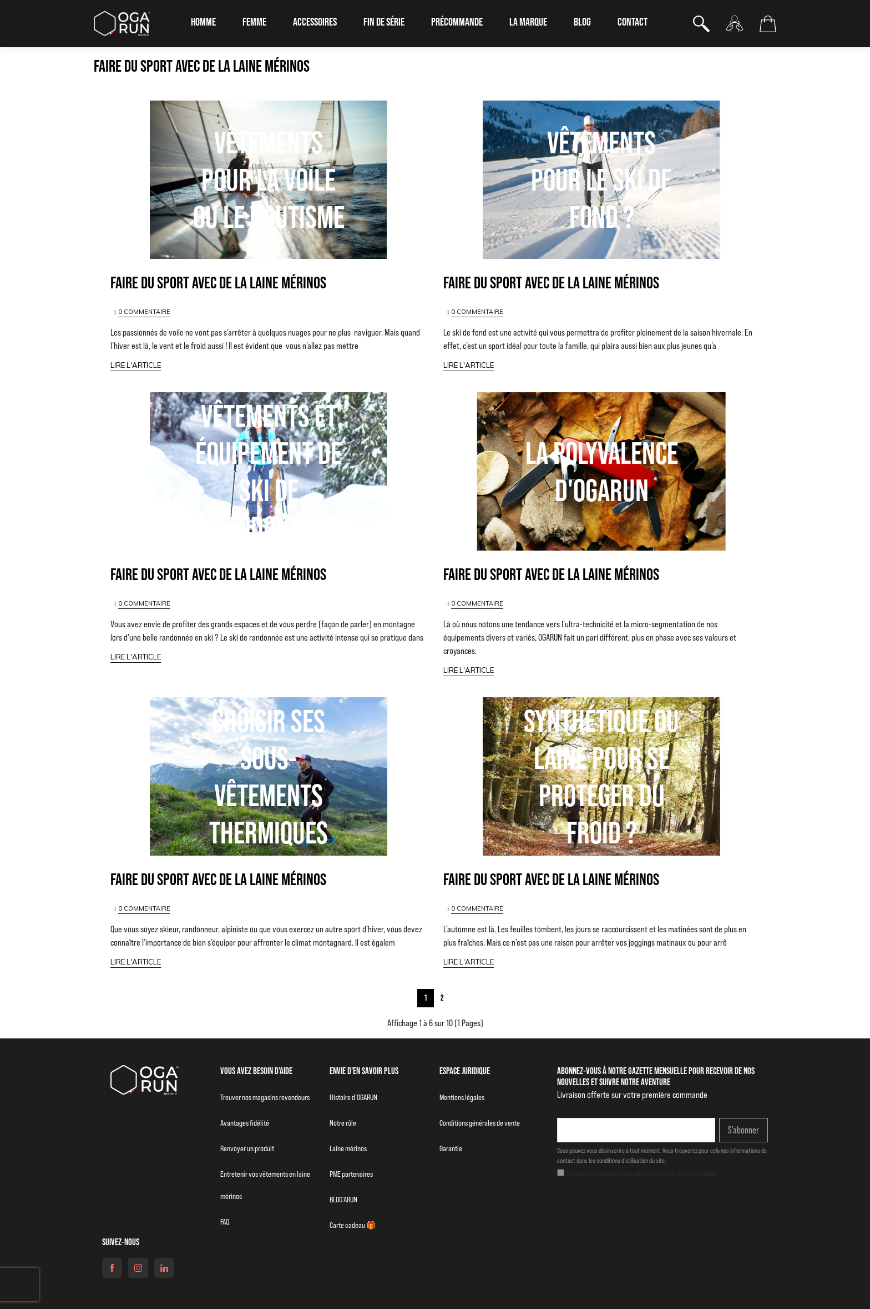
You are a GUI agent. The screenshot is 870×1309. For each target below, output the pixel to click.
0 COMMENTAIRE (144, 312)
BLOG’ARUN (343, 1199)
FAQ (224, 1221)
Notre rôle (343, 1122)
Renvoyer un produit (247, 1148)
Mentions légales (461, 1097)
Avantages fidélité (244, 1122)
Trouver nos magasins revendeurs (265, 1097)
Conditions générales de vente (479, 1122)
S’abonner (743, 1130)
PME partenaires (351, 1174)
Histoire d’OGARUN (353, 1097)
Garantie (450, 1148)
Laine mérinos (348, 1148)
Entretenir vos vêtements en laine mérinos (265, 1185)
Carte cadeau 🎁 (353, 1225)
